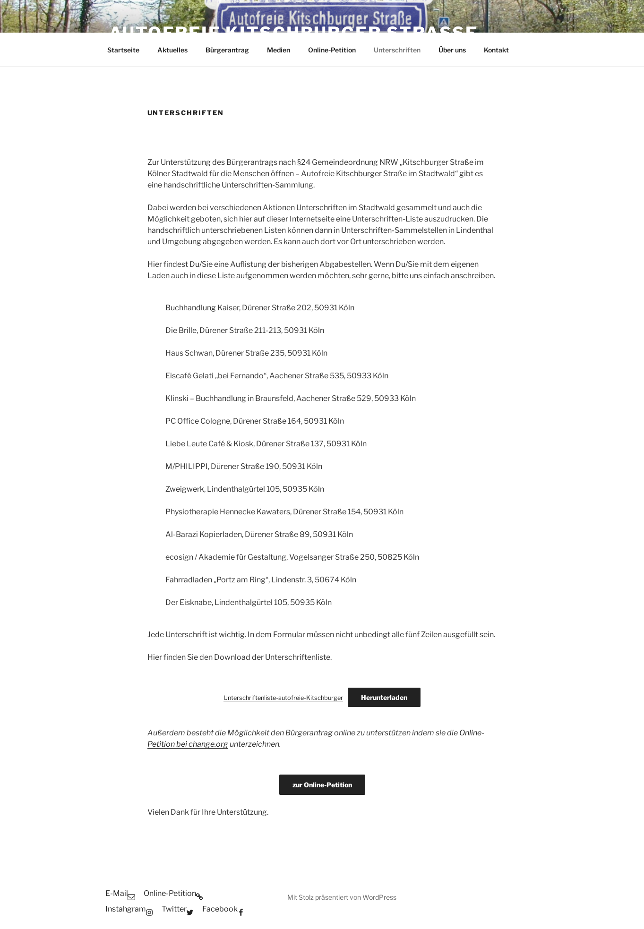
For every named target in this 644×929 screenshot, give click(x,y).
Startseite (123, 50)
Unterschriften (397, 50)
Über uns (452, 50)
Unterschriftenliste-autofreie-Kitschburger (283, 697)
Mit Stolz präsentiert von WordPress (341, 897)
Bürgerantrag (227, 50)
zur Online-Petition (322, 785)
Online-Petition (332, 50)
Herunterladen (384, 697)
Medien (278, 50)
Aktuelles (172, 50)
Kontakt (496, 50)
